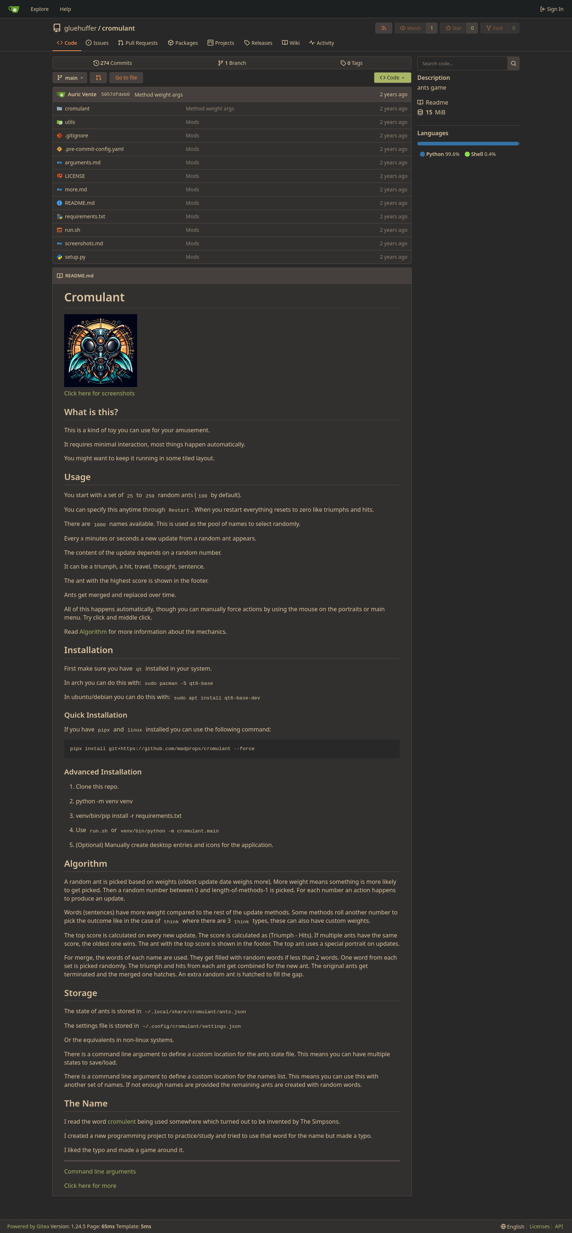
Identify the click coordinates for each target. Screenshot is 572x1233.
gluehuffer (80, 28)
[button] (98, 77)
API (559, 1226)
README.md (80, 202)
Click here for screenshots (99, 393)
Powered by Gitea (28, 1226)
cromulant (118, 28)
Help (65, 8)
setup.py (75, 256)
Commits (112, 62)
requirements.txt (85, 216)
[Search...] (513, 63)
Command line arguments (100, 1171)
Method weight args (159, 94)
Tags (351, 62)
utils (70, 121)
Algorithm (93, 632)
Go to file (126, 77)
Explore (40, 8)
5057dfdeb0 (115, 94)
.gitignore (76, 135)
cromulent (122, 1121)
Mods (192, 121)
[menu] (513, 1226)
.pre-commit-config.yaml (94, 148)
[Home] (14, 9)
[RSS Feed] (383, 28)
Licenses (540, 1226)
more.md (76, 189)
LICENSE (75, 175)
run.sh (72, 229)
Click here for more (90, 1186)
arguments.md (83, 162)
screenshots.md (84, 243)
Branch (232, 62)
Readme (432, 102)
